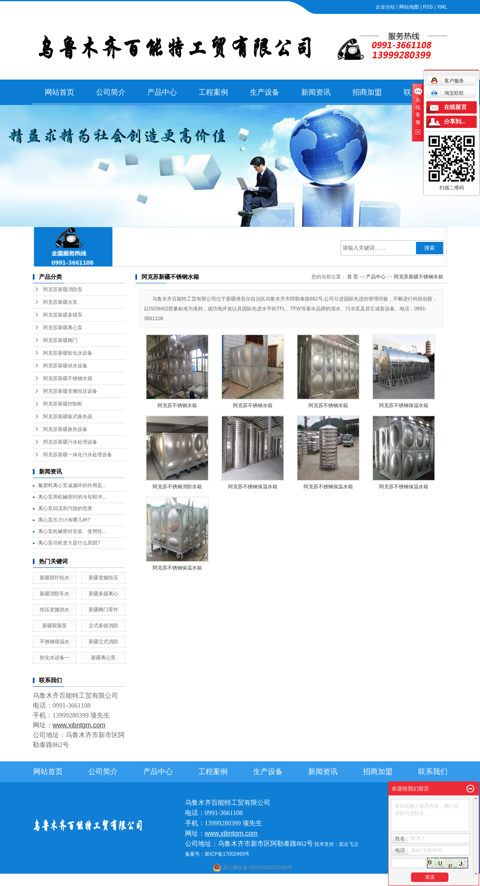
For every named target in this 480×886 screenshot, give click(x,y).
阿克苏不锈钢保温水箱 (403, 405)
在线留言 (455, 107)
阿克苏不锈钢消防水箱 (177, 487)
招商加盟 (367, 92)
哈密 (276, 881)
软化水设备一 (54, 658)
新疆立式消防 (103, 642)
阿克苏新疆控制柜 (62, 404)
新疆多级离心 (103, 594)
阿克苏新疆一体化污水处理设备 (77, 455)
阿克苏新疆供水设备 (65, 366)
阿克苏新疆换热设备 (65, 429)
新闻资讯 (316, 92)
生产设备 (264, 92)
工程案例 (213, 92)
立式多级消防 (103, 626)
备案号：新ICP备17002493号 (217, 854)
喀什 (232, 881)
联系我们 (433, 772)
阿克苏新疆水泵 (60, 302)
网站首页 (59, 92)
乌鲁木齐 (292, 881)
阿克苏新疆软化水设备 (67, 353)
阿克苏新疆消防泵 (62, 289)
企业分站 (385, 7)
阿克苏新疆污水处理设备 (70, 442)
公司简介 (111, 92)
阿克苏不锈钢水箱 (177, 405)
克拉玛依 (346, 881)
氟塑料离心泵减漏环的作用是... (72, 485)
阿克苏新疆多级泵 (62, 315)
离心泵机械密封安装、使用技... (72, 531)
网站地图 (409, 7)
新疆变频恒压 (103, 578)
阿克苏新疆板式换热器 (67, 416)
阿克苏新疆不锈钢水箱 (67, 378)
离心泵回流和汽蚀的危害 (65, 508)
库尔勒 (261, 881)
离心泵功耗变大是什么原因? (69, 543)
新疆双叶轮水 (54, 578)
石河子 (218, 881)
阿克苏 (245, 881)
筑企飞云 (349, 844)
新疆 (308, 881)
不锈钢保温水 (54, 642)
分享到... (455, 121)
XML (442, 7)
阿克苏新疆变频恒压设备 (70, 391)
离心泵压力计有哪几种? (64, 520)
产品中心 (162, 92)
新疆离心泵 (103, 658)
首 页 (352, 277)
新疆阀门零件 (103, 610)
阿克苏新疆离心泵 (62, 327)
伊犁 (319, 881)
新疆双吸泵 (54, 626)
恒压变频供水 (54, 610)
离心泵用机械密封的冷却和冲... (72, 497)
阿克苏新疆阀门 (60, 340)
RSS (428, 7)
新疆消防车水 (54, 594)
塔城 (330, 881)
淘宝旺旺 (447, 93)
